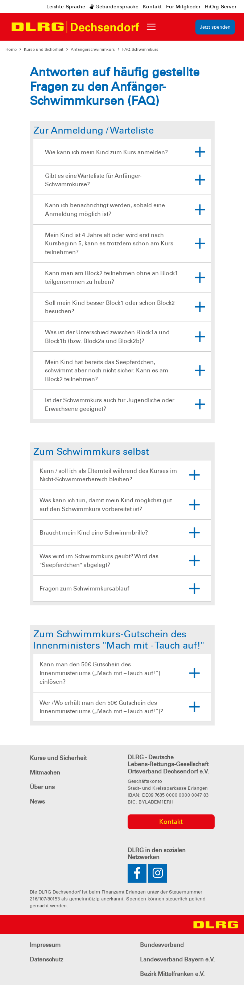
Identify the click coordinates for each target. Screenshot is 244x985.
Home (11, 49)
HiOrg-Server (220, 6)
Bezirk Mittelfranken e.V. (172, 973)
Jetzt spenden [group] (215, 27)
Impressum (45, 944)
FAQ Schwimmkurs (140, 49)
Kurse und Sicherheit (43, 49)
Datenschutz (46, 959)
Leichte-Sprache (65, 6)
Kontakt (152, 6)
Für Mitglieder (183, 6)
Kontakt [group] (171, 822)
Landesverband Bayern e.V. (177, 959)
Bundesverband (162, 944)
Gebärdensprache (114, 6)
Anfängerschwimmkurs (93, 49)
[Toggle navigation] (151, 27)
